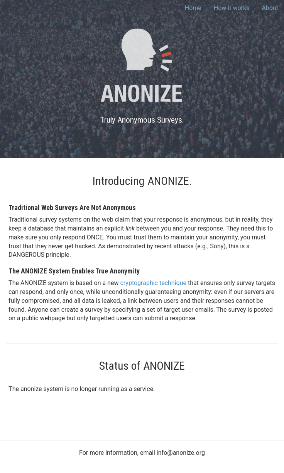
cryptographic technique (153, 283)
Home (193, 8)
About (270, 8)
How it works (232, 8)
